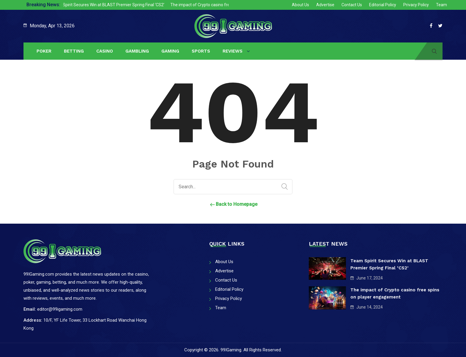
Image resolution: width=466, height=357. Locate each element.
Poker (44, 51)
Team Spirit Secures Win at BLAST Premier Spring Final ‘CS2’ (111, 4)
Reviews (233, 51)
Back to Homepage (233, 204)
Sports (201, 51)
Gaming (170, 51)
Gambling (137, 51)
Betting (74, 51)
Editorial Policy (382, 4)
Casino (104, 51)
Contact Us (351, 4)
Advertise (325, 4)
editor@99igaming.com (59, 309)
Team (441, 4)
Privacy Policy (416, 4)
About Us (300, 4)
